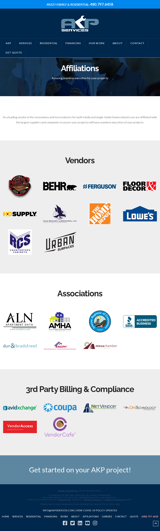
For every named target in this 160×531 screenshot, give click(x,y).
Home (5, 516)
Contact (121, 516)
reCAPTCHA (64, 500)
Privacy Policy (93, 500)
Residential (33, 516)
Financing (51, 516)
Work (64, 516)
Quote (134, 516)
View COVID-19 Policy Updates (96, 510)
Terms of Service (115, 500)
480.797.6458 (80, 4)
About (75, 516)
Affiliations (91, 516)
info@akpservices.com (58, 510)
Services (17, 516)
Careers (107, 516)
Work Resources (68, 491)
